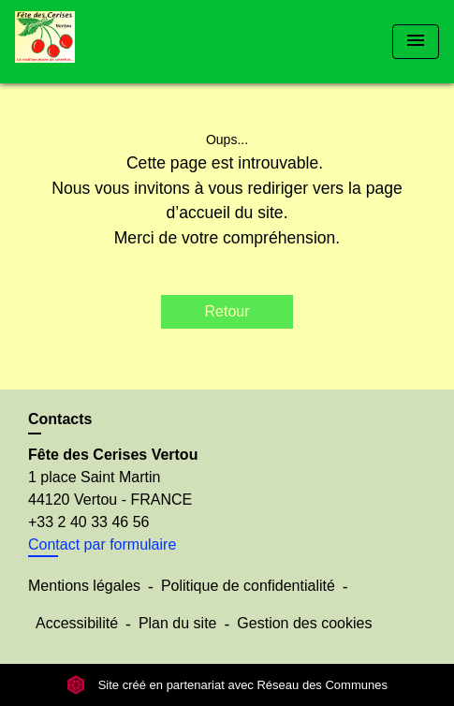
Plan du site (178, 623)
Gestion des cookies (304, 623)
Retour (226, 311)
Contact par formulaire (102, 544)
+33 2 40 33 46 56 (88, 522)
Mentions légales (84, 586)
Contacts (60, 419)
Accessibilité (77, 623)
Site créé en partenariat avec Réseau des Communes (227, 685)
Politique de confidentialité (248, 586)
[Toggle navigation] (415, 41)
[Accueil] (85, 42)
